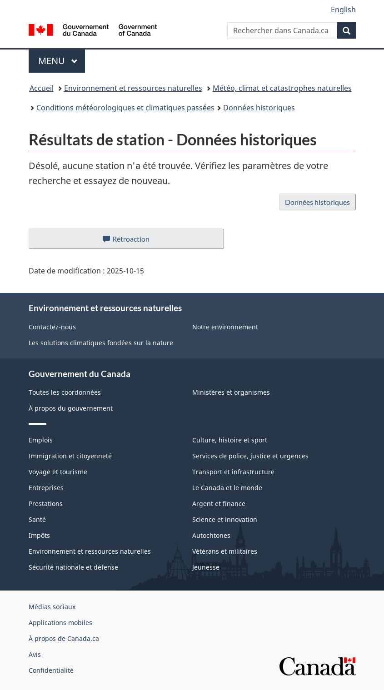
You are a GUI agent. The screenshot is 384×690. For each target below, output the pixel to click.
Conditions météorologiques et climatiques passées (125, 108)
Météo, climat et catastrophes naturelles (282, 88)
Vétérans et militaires (224, 551)
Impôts (39, 535)
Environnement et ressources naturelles (133, 88)
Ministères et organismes (231, 392)
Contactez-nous (52, 327)
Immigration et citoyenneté (70, 456)
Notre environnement (225, 327)
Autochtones (211, 535)
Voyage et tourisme (58, 471)
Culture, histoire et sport (229, 440)
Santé (37, 519)
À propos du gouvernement (71, 408)
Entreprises (46, 487)
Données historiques (259, 108)
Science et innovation (224, 519)
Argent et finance (218, 503)
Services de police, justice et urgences (250, 456)
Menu (61, 61)
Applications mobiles (60, 622)
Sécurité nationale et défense (73, 567)
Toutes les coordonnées (65, 392)
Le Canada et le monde (227, 487)
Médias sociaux (52, 606)
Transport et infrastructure (233, 471)
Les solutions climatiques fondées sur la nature (101, 342)
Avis (35, 654)
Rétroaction (134, 241)
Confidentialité (51, 670)
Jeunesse (205, 567)
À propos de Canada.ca (64, 638)
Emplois (41, 440)
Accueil (42, 88)
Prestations (46, 503)
